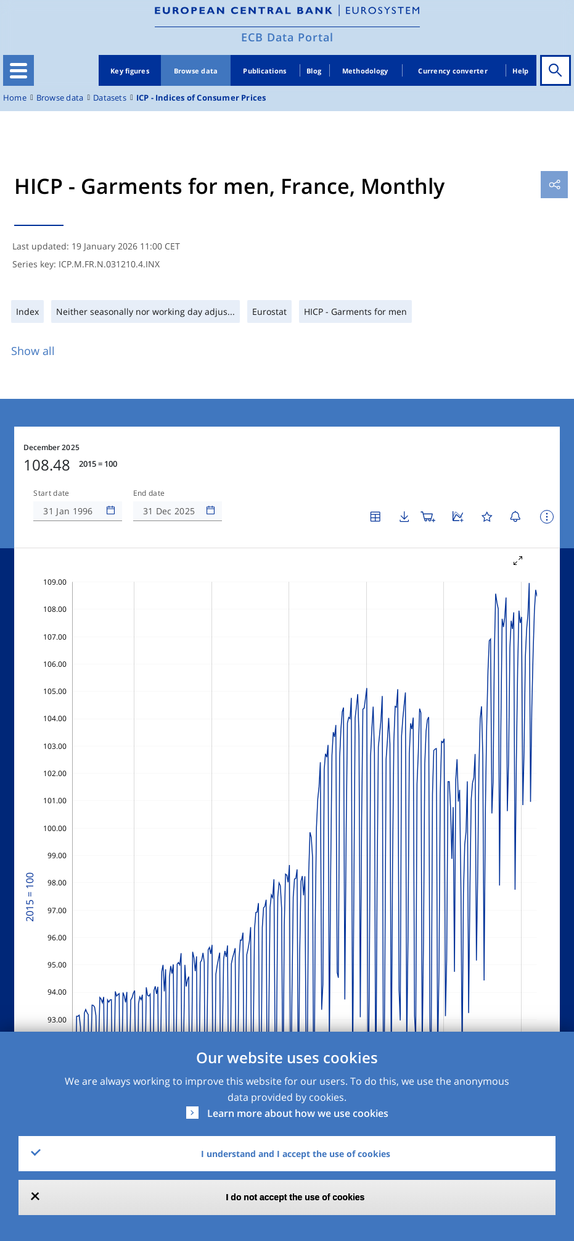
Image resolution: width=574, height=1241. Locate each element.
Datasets (109, 98)
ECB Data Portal (287, 37)
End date (149, 493)
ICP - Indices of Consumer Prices (201, 98)
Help (520, 70)
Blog (313, 70)
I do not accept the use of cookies (295, 1197)
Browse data (196, 70)
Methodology (365, 70)
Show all (33, 350)
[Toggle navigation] (18, 70)
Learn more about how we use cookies (297, 1113)
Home (15, 98)
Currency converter (453, 70)
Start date (51, 493)
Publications (264, 70)
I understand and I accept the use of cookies (295, 1154)
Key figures (129, 70)
